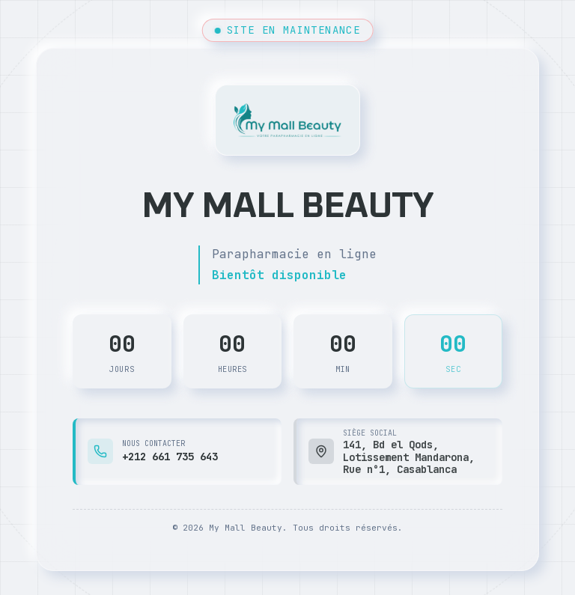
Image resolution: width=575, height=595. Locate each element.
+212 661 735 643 (170, 456)
